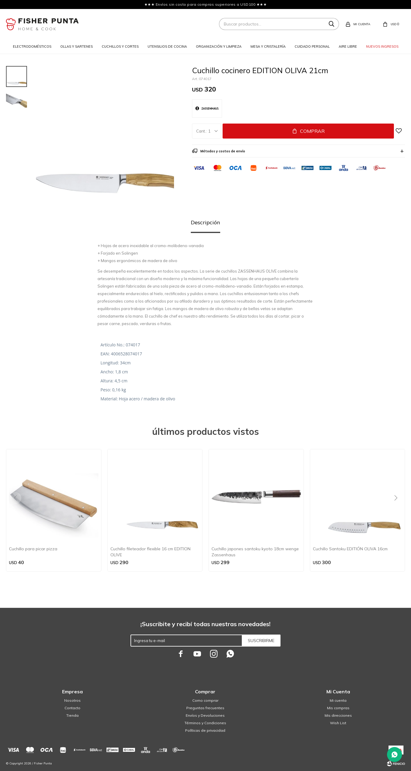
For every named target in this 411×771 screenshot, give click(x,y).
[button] (398, 510)
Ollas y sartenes (76, 46)
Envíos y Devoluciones (205, 715)
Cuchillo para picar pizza (33, 548)
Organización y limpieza (219, 46)
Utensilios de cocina (167, 46)
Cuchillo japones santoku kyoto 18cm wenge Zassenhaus (255, 551)
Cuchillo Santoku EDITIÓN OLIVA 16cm (350, 548)
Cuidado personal (312, 46)
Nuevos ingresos (382, 46)
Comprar (312, 131)
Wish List (338, 723)
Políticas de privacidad (205, 730)
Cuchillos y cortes (120, 46)
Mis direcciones (338, 715)
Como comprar (205, 700)
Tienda (72, 715)
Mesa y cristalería (268, 46)
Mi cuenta (338, 700)
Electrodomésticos (32, 46)
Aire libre (348, 46)
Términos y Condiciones (205, 723)
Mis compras (338, 708)
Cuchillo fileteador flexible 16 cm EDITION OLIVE (150, 551)
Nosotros (72, 700)
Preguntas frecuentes (205, 708)
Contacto (72, 708)
